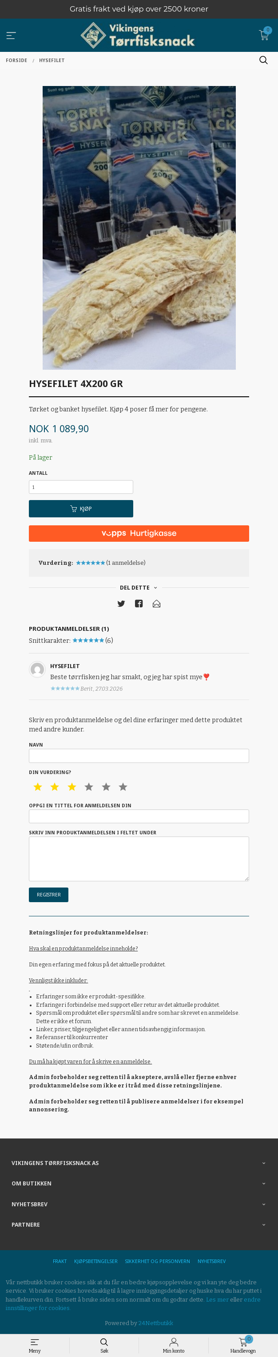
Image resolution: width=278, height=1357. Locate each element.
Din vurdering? (50, 772)
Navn (139, 752)
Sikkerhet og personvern (157, 1261)
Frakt (60, 1261)
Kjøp (81, 508)
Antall (38, 473)
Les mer (217, 1299)
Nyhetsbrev (212, 1261)
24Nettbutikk (156, 1323)
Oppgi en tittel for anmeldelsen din (139, 812)
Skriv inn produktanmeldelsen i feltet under (139, 855)
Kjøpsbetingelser (96, 1261)
